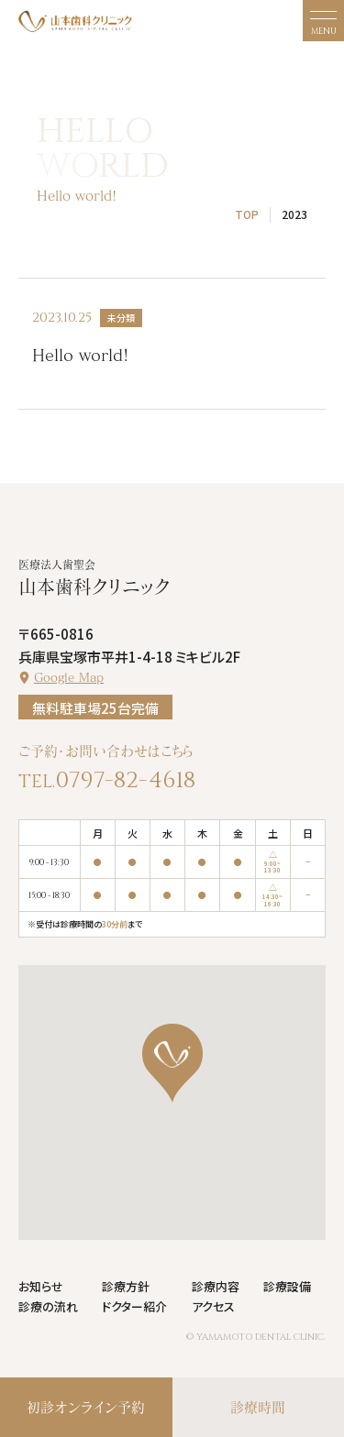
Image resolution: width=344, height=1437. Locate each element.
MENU (324, 31)
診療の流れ (48, 1306)
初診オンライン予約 (86, 1407)
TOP (247, 214)
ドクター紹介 (134, 1306)
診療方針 (126, 1286)
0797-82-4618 (125, 780)
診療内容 (215, 1286)
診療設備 (287, 1286)
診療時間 (257, 1407)
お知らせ (40, 1286)
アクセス (213, 1306)
